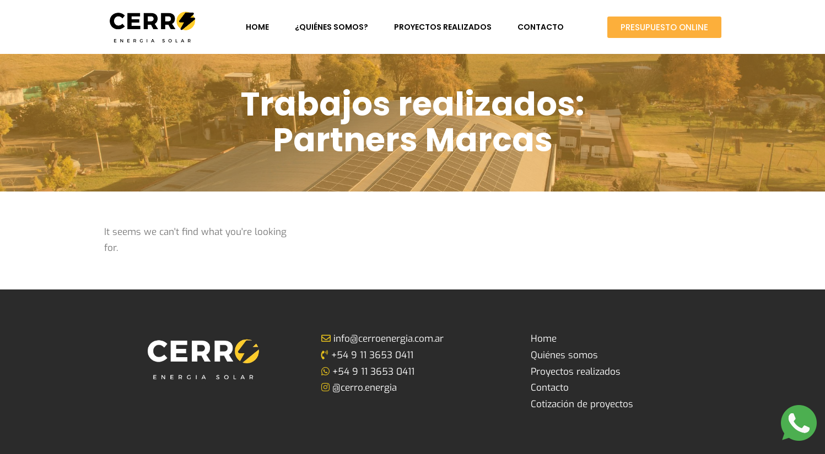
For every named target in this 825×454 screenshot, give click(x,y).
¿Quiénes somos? (331, 26)
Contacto (540, 26)
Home (257, 26)
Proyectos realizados (443, 26)
